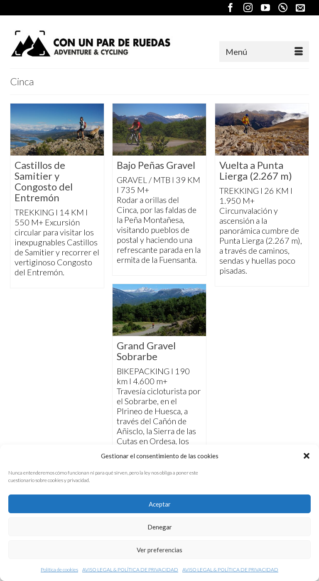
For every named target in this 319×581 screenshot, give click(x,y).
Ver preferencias (159, 550)
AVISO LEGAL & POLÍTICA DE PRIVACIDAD (130, 569)
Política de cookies (59, 569)
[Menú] (264, 51)
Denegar (159, 527)
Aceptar (160, 504)
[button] (306, 456)
